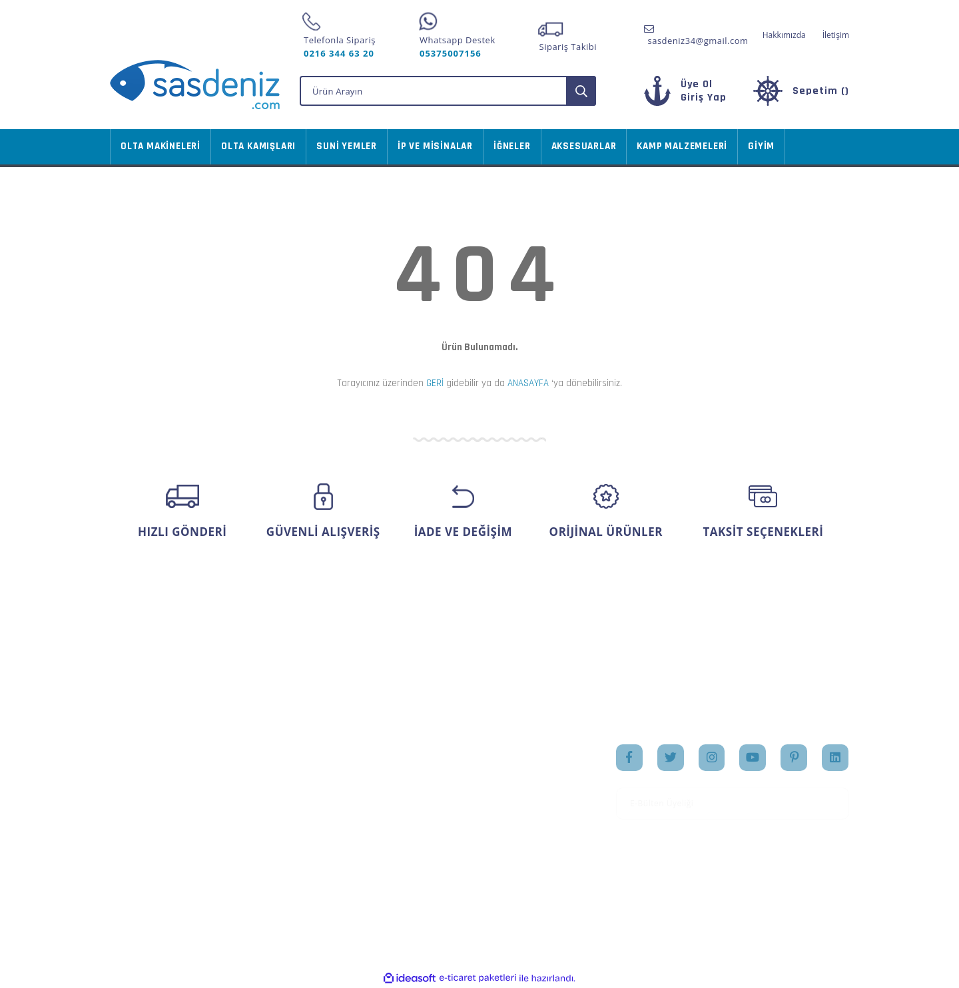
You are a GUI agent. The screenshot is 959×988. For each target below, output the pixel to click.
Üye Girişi (130, 776)
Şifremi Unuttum (146, 796)
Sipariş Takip (390, 776)
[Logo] (195, 84)
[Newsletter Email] (732, 804)
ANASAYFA (528, 383)
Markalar (508, 796)
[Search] (448, 91)
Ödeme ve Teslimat (278, 788)
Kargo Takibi (136, 859)
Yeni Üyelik (133, 754)
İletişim (835, 35)
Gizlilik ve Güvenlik (277, 810)
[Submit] (834, 804)
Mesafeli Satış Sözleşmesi (266, 761)
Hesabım (382, 754)
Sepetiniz (382, 818)
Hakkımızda (784, 35)
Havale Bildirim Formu (158, 838)
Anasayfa (509, 754)
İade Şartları (262, 830)
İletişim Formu (141, 818)
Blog (499, 818)
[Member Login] (704, 98)
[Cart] (801, 91)
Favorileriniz (389, 796)
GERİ (435, 383)
